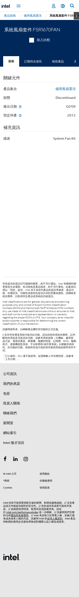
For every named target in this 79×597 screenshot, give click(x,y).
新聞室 (8, 423)
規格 (11, 61)
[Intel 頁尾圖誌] (11, 557)
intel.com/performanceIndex (22, 512)
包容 (6, 394)
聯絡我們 (10, 413)
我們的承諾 (11, 384)
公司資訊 (10, 374)
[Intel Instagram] (25, 459)
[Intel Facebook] (5, 459)
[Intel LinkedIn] (15, 459)
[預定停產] (20, 115)
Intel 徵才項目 (13, 443)
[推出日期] (20, 106)
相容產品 (58, 61)
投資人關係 (11, 403)
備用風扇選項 (65, 89)
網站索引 (10, 433)
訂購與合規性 (33, 61)
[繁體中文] (63, 6)
